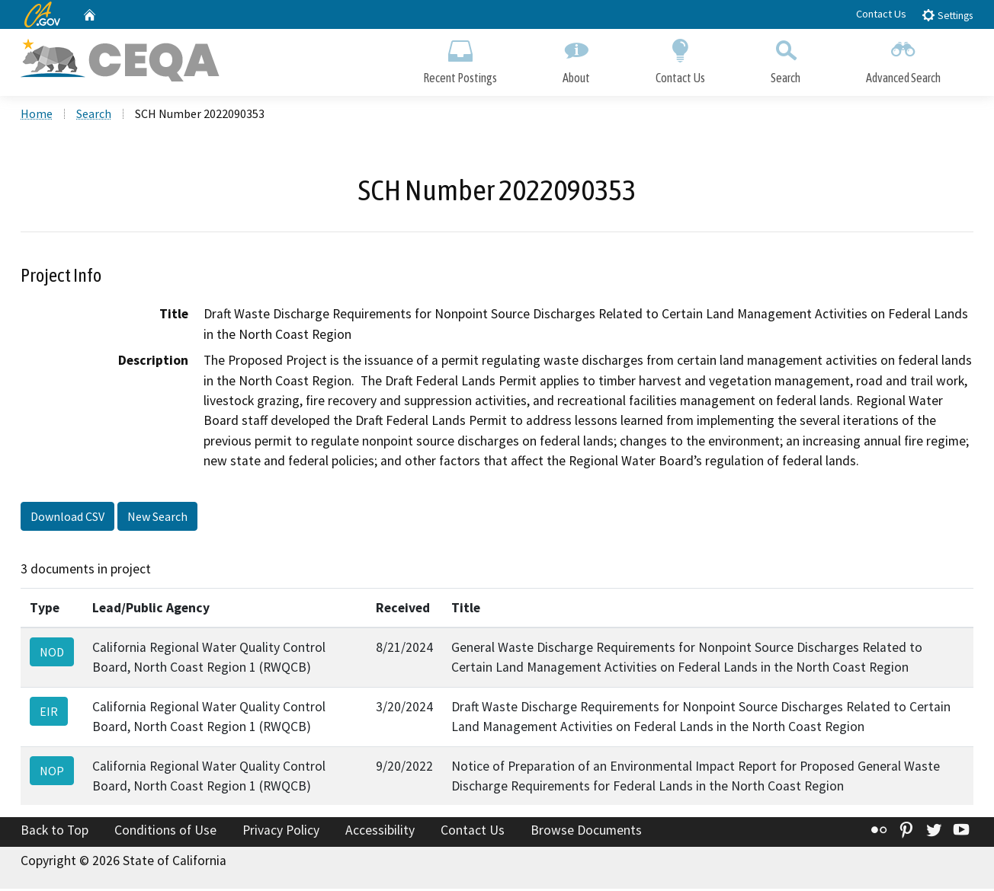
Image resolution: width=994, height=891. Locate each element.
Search (785, 59)
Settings (947, 15)
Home (37, 115)
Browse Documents (586, 832)
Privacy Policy (280, 832)
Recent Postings (460, 59)
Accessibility (380, 832)
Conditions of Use (165, 832)
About (576, 59)
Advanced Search (903, 59)
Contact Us (881, 14)
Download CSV (67, 517)
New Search (157, 517)
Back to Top (54, 832)
